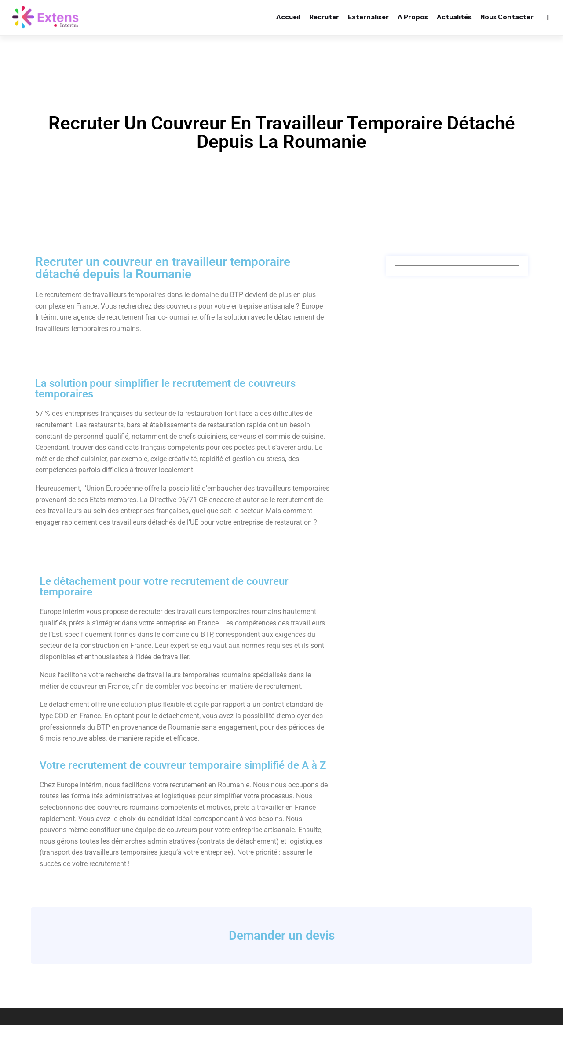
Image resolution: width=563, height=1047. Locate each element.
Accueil (288, 17)
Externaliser (368, 17)
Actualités (454, 17)
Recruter (324, 17)
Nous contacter (507, 17)
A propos (413, 17)
